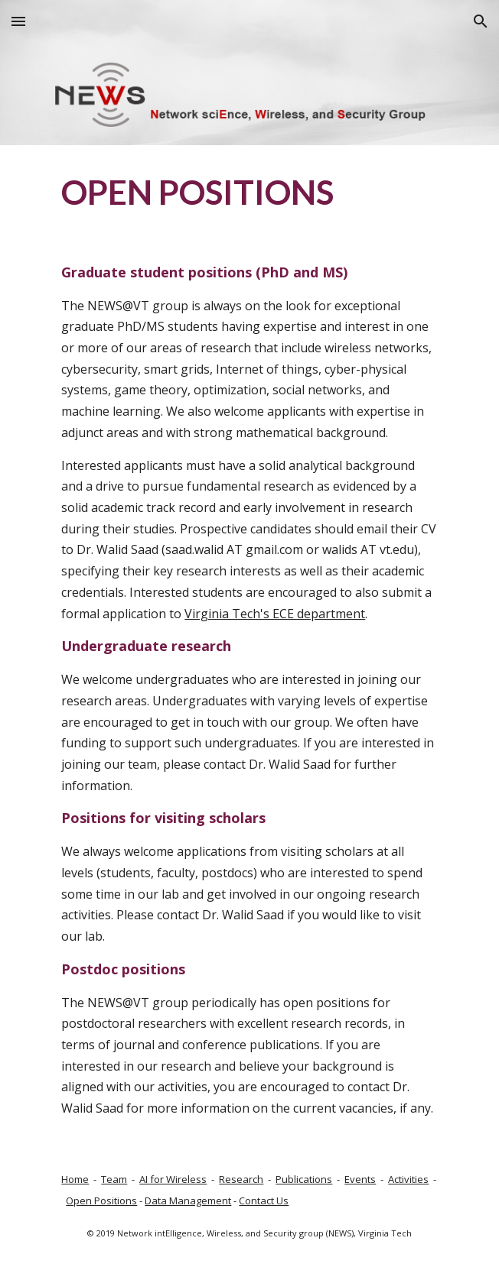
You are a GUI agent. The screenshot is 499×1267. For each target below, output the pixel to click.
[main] (249, 191)
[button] (18, 21)
